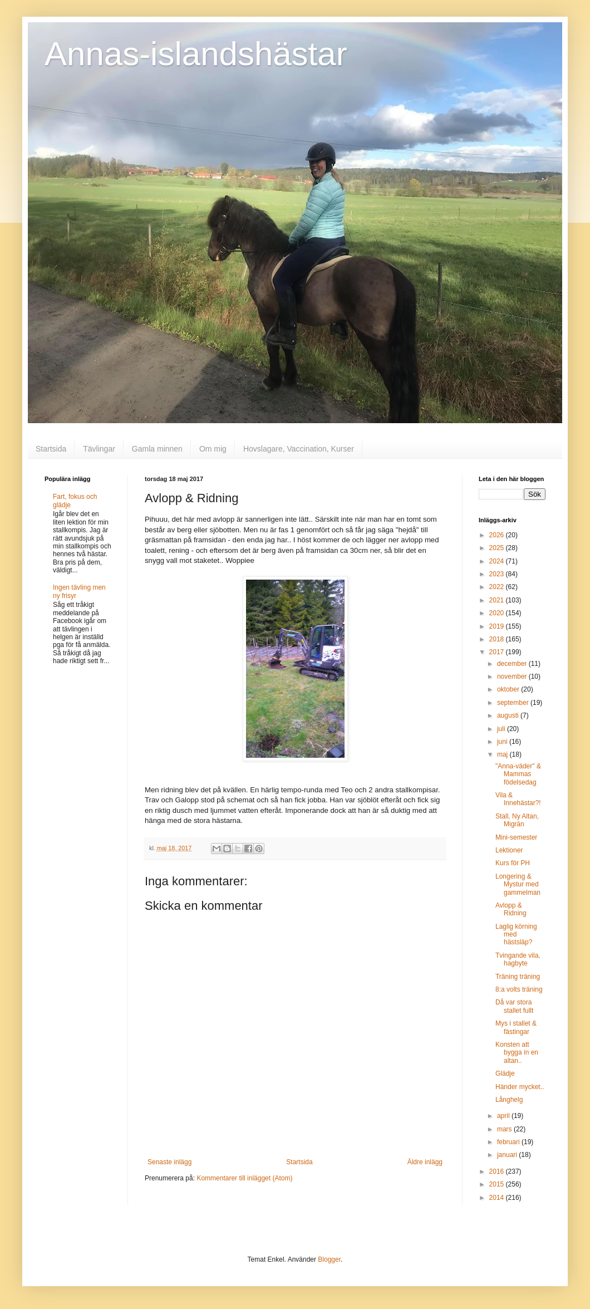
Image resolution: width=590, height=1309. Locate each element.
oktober (509, 689)
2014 (497, 1198)
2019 (497, 626)
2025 (497, 548)
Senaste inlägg (169, 1162)
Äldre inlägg (424, 1162)
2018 (497, 639)
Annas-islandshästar (196, 53)
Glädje (505, 1073)
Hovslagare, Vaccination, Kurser (298, 448)
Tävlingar (99, 448)
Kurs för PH (512, 863)
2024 (497, 561)
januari (508, 1155)
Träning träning (517, 976)
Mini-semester (516, 837)
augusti (508, 715)
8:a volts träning (519, 989)
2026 (497, 535)
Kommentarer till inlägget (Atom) (244, 1178)
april (504, 1116)
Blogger (329, 1259)
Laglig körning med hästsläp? (516, 935)
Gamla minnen (157, 448)
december (513, 664)
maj (503, 754)
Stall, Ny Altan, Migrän (517, 820)
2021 (497, 600)
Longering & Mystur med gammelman (517, 884)
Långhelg (509, 1100)
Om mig (213, 448)
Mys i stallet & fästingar (516, 1027)
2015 (497, 1184)
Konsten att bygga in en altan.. (516, 1053)
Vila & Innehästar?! (518, 799)
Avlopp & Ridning (511, 909)
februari (509, 1142)
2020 (497, 613)
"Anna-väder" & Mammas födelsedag (518, 774)
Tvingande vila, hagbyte (517, 959)
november (513, 676)
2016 (497, 1171)
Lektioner (509, 850)
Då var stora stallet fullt (514, 1006)
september (513, 703)
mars (505, 1129)
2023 (497, 574)
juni (503, 742)
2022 (497, 587)
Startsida (51, 448)
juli (502, 729)
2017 (497, 652)
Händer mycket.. (519, 1087)
